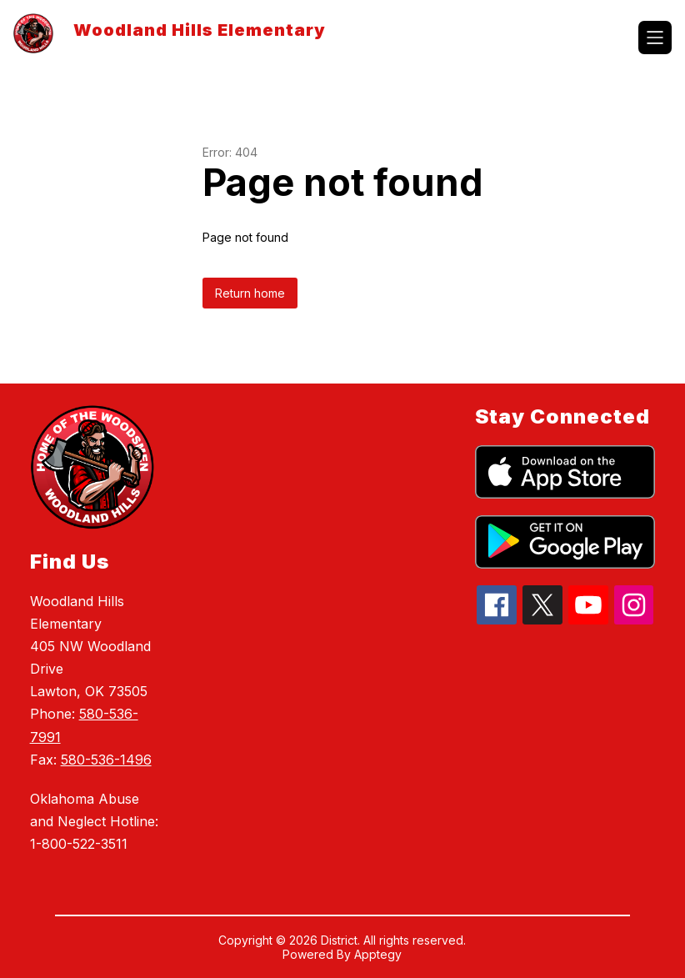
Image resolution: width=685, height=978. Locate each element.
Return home (250, 293)
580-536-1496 (106, 759)
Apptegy (378, 954)
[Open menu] (655, 37)
